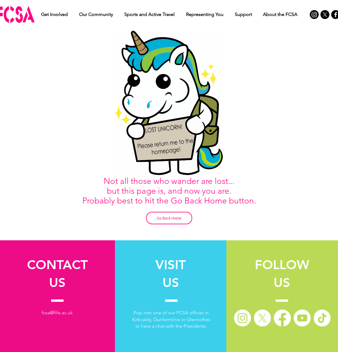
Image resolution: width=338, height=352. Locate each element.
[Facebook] (282, 318)
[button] (54, 14)
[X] (324, 14)
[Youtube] (302, 318)
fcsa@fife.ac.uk (57, 312)
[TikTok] (322, 318)
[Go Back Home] (169, 218)
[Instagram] (314, 14)
